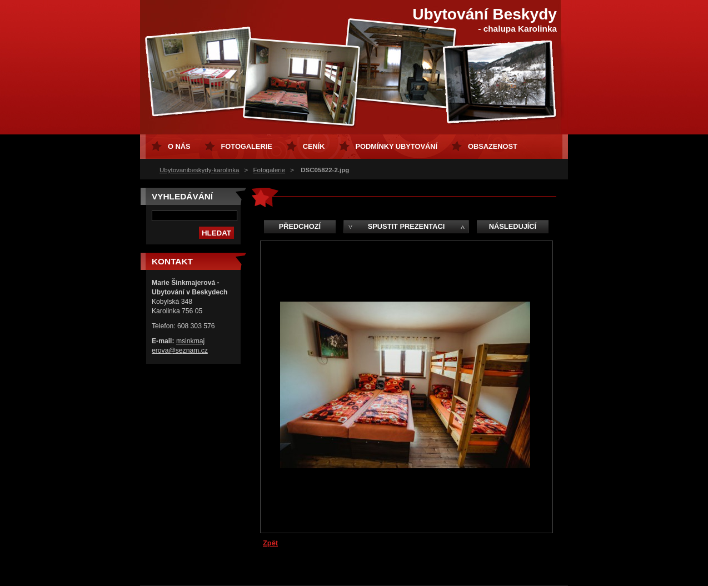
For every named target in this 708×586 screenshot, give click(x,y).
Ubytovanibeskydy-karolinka (199, 170)
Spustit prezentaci (406, 226)
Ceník (314, 146)
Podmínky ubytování (396, 146)
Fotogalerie (269, 170)
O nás (179, 146)
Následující (512, 226)
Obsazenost (492, 146)
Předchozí (300, 226)
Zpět (270, 543)
